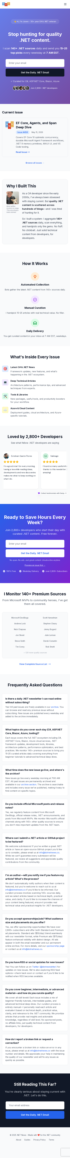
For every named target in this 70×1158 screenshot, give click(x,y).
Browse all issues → (35, 163)
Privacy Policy (39, 1140)
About (18, 1140)
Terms (51, 1140)
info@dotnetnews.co (49, 852)
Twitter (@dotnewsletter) (44, 966)
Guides (27, 1140)
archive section (28, 784)
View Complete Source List (35, 664)
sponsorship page (55, 946)
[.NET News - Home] (6, 4)
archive (54, 707)
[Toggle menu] (65, 4)
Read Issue (23, 152)
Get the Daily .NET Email (35, 72)
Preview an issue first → (35, 565)
